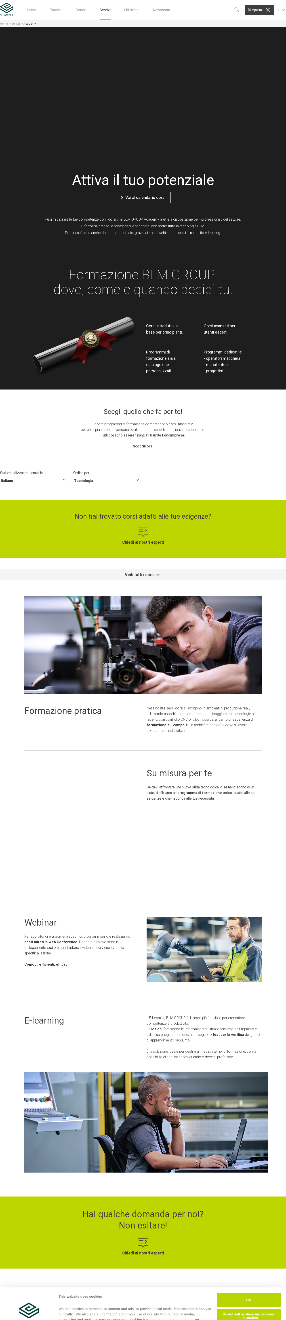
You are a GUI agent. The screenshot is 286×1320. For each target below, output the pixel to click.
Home (4, 23)
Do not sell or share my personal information (249, 1284)
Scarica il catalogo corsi (143, 1236)
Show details (69, 1311)
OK (248, 1268)
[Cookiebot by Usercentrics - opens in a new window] (28, 1311)
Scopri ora (53, 1206)
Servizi (15, 23)
